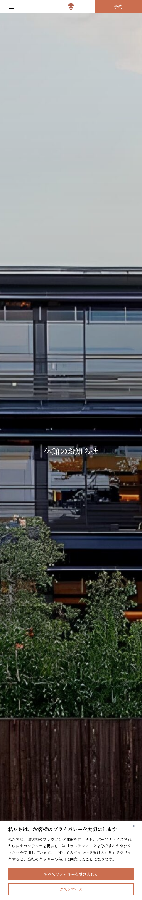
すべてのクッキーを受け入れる (71, 874)
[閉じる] (136, 826)
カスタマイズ (71, 889)
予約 (118, 6)
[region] (71, 860)
